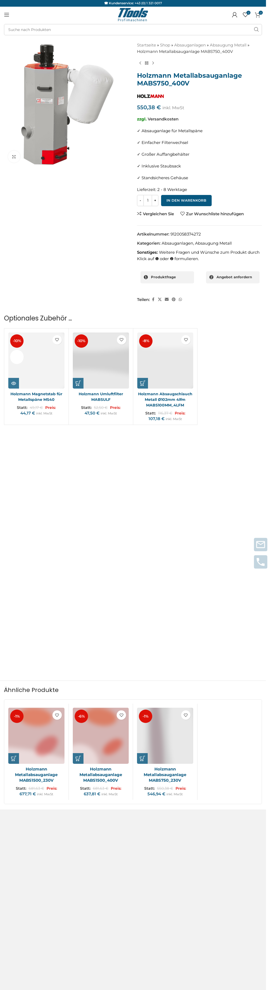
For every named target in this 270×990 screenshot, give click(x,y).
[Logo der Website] (133, 14)
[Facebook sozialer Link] (153, 299)
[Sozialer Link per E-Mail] (166, 299)
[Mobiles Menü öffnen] (6, 14)
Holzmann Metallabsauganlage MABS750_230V (165, 692)
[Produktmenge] (148, 200)
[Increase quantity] (155, 200)
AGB (8, 751)
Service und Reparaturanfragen (35, 822)
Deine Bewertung (23, 488)
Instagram (14, 878)
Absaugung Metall (228, 45)
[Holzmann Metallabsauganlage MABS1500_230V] (36, 653)
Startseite (146, 45)
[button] (78, 382)
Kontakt (12, 761)
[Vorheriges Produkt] (140, 63)
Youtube (12, 897)
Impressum (15, 770)
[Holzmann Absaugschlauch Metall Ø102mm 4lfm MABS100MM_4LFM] (165, 360)
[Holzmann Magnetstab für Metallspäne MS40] (36, 360)
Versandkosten (163, 119)
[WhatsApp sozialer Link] (180, 299)
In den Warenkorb (186, 200)
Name (11, 559)
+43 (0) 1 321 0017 (148, 3)
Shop (165, 45)
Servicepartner (18, 844)
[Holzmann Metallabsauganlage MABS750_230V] (165, 653)
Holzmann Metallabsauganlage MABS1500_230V (36, 692)
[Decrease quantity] (140, 200)
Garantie (12, 833)
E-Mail (143, 559)
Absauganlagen (190, 45)
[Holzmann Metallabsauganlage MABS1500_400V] (101, 653)
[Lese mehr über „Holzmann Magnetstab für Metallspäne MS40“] (13, 382)
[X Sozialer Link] (159, 299)
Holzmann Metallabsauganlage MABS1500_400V (100, 692)
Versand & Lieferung (24, 789)
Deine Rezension (22, 497)
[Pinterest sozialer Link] (173, 299)
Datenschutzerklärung (26, 780)
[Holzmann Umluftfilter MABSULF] (101, 360)
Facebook (14, 887)
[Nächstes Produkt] (153, 63)
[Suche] (133, 29)
